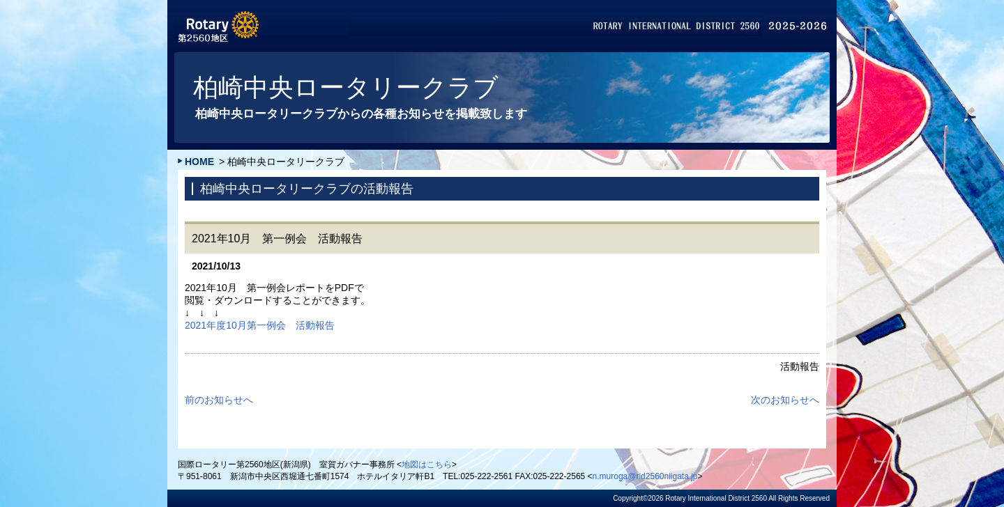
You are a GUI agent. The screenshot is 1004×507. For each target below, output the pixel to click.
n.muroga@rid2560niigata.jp (645, 476)
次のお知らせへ (785, 399)
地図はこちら (427, 464)
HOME (199, 161)
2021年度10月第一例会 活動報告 (260, 325)
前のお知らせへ (219, 399)
